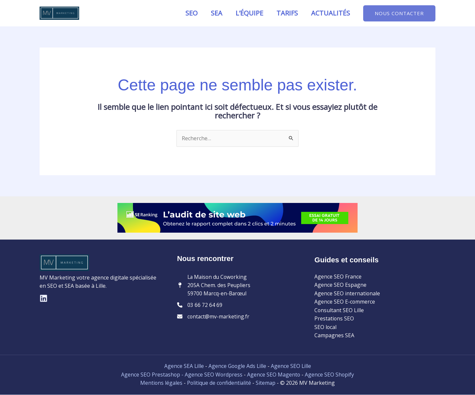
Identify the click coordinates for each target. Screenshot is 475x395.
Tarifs (287, 13)
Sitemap (266, 383)
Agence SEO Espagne (340, 285)
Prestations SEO (334, 318)
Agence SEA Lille (183, 366)
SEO (191, 13)
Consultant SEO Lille (339, 310)
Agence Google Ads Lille (237, 366)
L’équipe (249, 13)
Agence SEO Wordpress (214, 375)
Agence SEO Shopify (330, 375)
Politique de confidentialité (219, 383)
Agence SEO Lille (291, 366)
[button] (399, 13)
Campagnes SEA (334, 335)
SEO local (325, 327)
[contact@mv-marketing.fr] (213, 317)
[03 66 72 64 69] (199, 306)
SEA (216, 13)
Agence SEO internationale (347, 293)
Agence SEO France (338, 276)
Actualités (330, 13)
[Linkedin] (44, 298)
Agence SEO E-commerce (344, 302)
